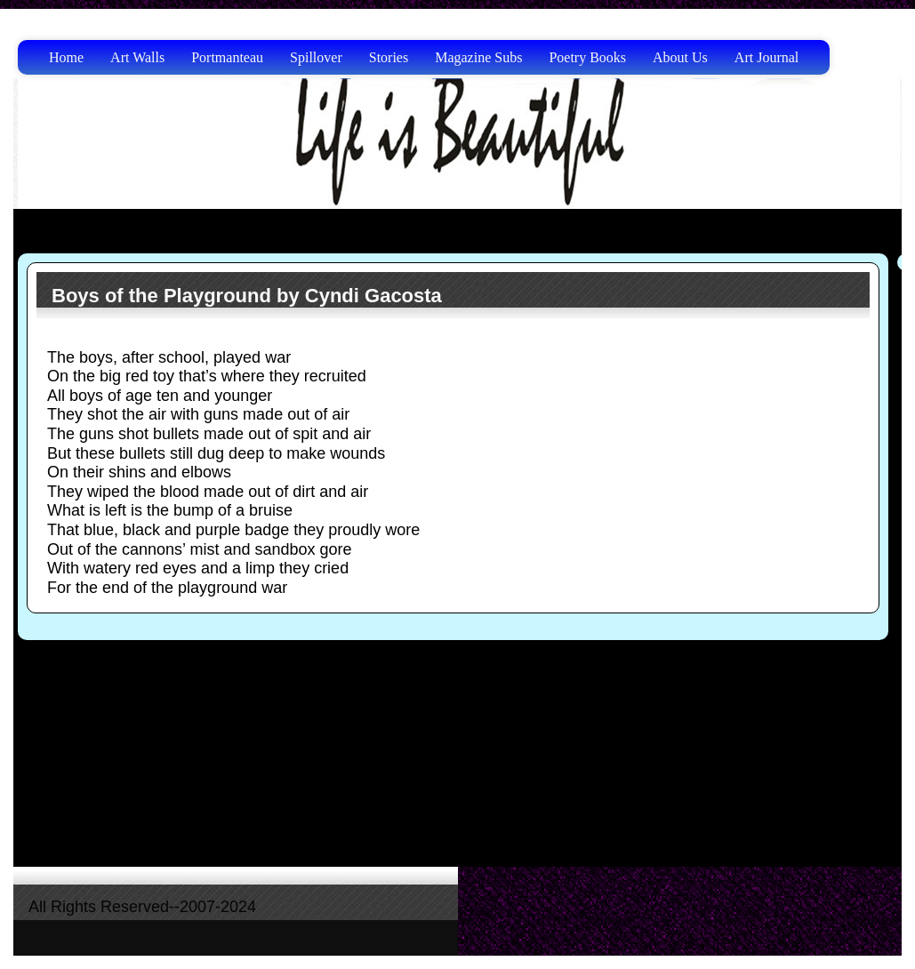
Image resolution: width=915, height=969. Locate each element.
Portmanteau (227, 57)
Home (66, 57)
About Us (680, 57)
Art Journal (766, 57)
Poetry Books (587, 57)
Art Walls (137, 57)
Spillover (316, 57)
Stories (388, 57)
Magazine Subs (478, 57)
